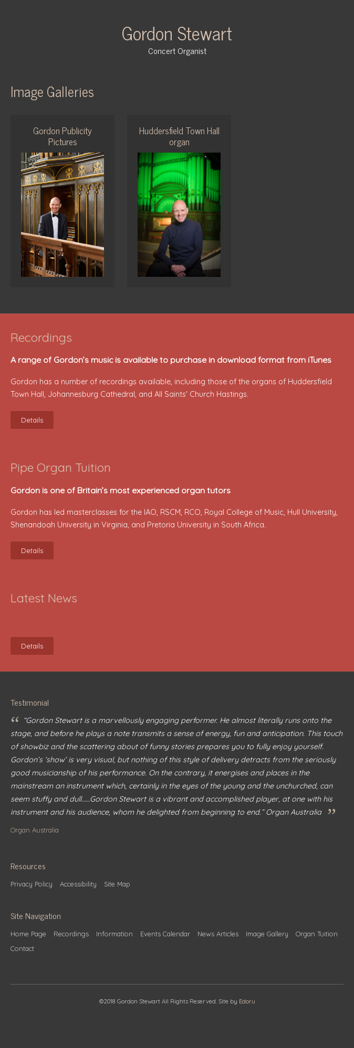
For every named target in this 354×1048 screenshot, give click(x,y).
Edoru (247, 1001)
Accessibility (78, 884)
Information (114, 934)
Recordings (71, 934)
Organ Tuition (317, 934)
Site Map (117, 884)
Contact (22, 948)
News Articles (217, 934)
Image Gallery (267, 934)
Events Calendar (165, 934)
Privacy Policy (32, 884)
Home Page (28, 934)
